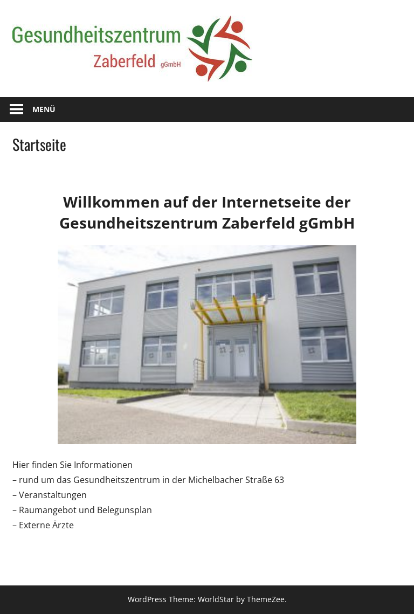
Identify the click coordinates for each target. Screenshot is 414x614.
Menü (44, 109)
